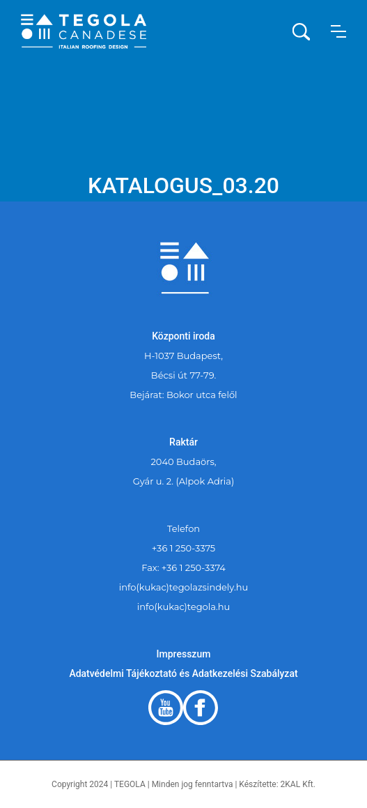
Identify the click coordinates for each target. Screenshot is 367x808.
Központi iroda (183, 336)
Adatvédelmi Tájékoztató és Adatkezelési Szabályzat (183, 673)
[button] (338, 31)
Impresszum (184, 654)
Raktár (183, 442)
